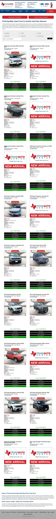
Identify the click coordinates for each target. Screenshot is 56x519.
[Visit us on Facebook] (43, 6)
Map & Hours (17, 6)
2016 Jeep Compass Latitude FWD (13, 196)
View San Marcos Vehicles (41, 17)
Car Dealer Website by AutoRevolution (26, 516)
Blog (39, 10)
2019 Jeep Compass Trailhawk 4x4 (14, 245)
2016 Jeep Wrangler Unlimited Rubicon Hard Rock (12, 442)
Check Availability (15, 85)
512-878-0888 (7, 99)
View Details (15, 84)
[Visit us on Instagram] (47, 6)
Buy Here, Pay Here (21, 512)
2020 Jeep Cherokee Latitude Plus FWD (13, 146)
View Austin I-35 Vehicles (14, 17)
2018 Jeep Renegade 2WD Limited (39, 343)
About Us (27, 11)
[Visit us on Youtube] (45, 6)
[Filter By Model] (44, 33)
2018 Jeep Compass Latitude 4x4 (39, 196)
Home (2, 10)
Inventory (7, 10)
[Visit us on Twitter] (41, 6)
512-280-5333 (7, 49)
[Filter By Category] (12, 33)
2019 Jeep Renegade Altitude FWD (39, 392)
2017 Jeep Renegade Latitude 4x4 (39, 294)
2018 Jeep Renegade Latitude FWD (14, 343)
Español (44, 10)
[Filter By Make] (28, 33)
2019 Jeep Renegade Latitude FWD (14, 392)
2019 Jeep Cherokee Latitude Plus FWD (13, 96)
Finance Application (15, 87)
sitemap (33, 516)
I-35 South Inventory (30, 7)
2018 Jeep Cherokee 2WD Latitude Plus (14, 46)
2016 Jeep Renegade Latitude (12, 294)
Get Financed (14, 11)
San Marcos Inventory (18, 7)
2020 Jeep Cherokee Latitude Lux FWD (41, 146)
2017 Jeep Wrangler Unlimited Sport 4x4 (40, 442)
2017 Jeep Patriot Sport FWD (38, 245)
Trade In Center (20, 11)
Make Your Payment (51, 11)
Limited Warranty (34, 11)
